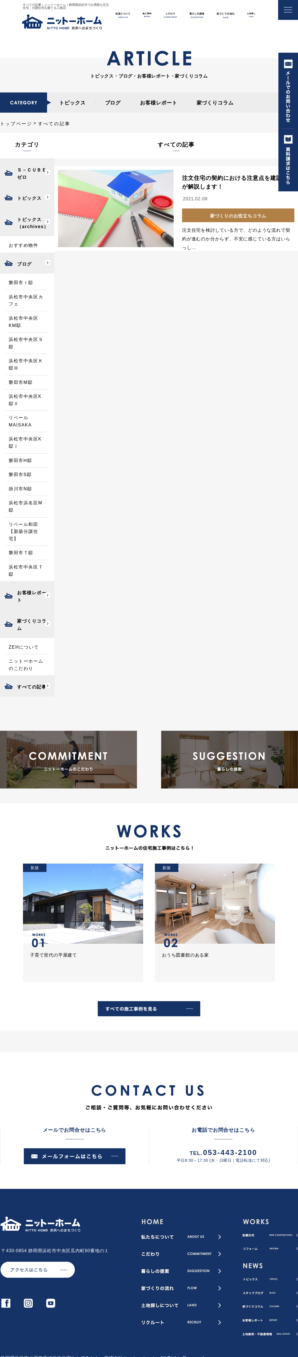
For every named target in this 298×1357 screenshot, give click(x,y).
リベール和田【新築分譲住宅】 (23, 531)
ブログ (113, 103)
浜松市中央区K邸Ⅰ (25, 443)
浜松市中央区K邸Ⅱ (25, 400)
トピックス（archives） (33, 223)
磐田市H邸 (20, 460)
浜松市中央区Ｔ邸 (26, 571)
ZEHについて (24, 647)
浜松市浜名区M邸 (26, 506)
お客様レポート (158, 103)
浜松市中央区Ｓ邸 (26, 343)
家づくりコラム (215, 103)
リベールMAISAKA (20, 421)
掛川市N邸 (20, 488)
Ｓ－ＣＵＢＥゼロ (32, 174)
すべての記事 (32, 687)
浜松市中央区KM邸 (23, 322)
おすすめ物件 (23, 245)
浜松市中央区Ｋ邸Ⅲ (26, 364)
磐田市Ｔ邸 (21, 552)
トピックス (72, 103)
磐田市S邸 (20, 474)
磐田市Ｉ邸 (21, 282)
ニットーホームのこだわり (26, 665)
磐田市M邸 (20, 382)
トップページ (16, 123)
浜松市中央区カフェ (26, 300)
